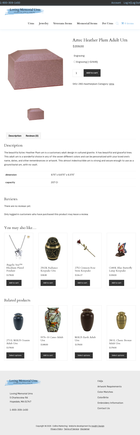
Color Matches (105, 391)
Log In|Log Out (132, 2)
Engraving (79, 55)
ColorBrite (103, 397)
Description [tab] (15, 135)
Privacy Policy (57, 429)
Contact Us (104, 408)
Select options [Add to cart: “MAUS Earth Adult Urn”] (84, 355)
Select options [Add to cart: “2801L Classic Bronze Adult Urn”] (118, 355)
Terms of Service (71, 429)
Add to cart (92, 73)
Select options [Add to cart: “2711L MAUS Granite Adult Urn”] (15, 355)
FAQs (100, 381)
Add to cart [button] (14, 283)
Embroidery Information (110, 402)
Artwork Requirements (110, 386)
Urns (111, 84)
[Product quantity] (77, 73)
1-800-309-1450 (10, 2)
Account (116, 2)
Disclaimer (85, 429)
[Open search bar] (117, 23)
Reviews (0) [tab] (32, 135)
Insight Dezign (98, 426)
